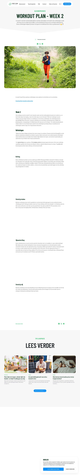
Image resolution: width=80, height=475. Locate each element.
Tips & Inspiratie (31, 4)
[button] (60, 4)
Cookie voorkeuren (70, 469)
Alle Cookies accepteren (53, 469)
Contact (44, 4)
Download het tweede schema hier (24, 101)
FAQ (39, 4)
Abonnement (22, 4)
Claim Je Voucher (53, 4)
